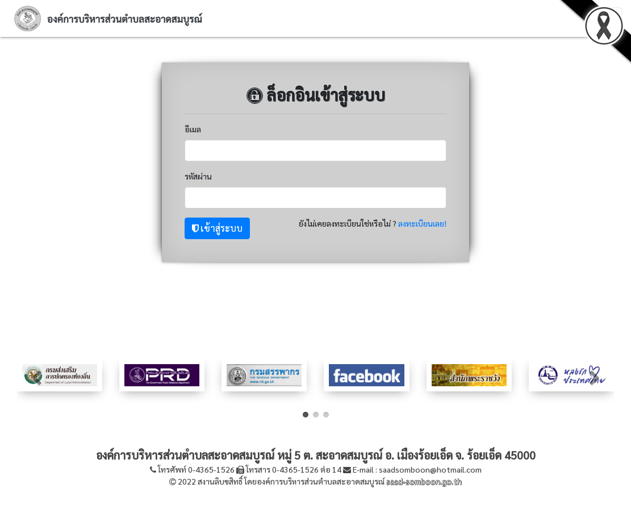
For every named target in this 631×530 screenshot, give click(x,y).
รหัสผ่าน (198, 176)
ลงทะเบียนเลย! (422, 223)
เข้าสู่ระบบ (217, 228)
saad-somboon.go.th (424, 481)
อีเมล (193, 129)
